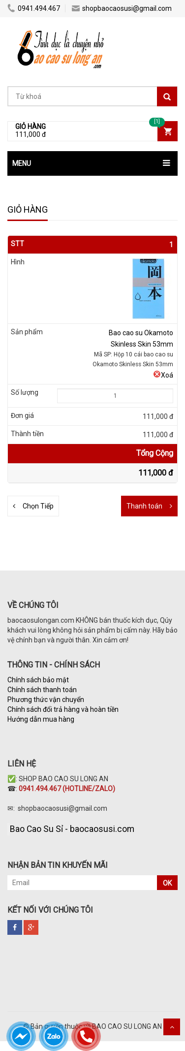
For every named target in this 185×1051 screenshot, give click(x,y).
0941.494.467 (33, 8)
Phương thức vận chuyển (45, 699)
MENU (21, 163)
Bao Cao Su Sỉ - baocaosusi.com (72, 829)
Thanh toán (144, 506)
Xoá (163, 375)
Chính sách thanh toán (42, 690)
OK (167, 883)
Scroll (171, 1027)
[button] (92, 163)
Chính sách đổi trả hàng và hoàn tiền (63, 709)
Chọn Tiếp (38, 506)
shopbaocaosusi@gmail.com (122, 8)
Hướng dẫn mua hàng (41, 719)
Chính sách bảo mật (38, 680)
